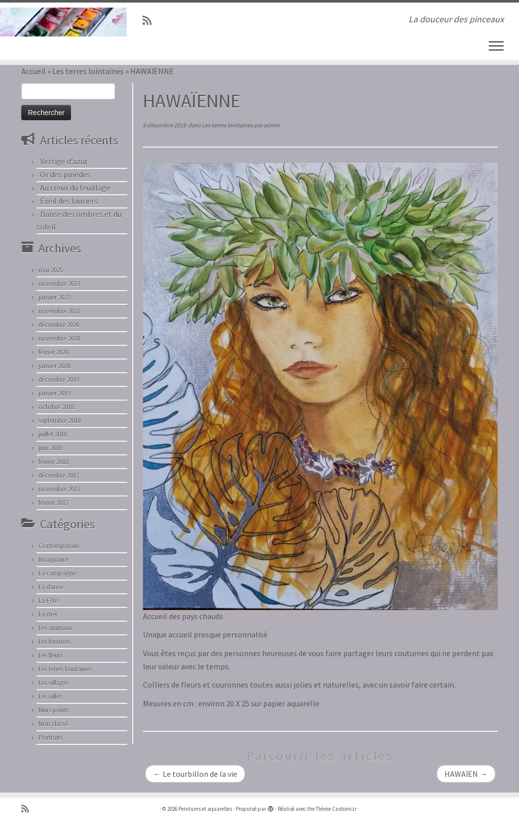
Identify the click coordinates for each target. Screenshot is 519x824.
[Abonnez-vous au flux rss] (150, 20)
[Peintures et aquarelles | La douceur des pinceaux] (61, 22)
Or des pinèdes (65, 174)
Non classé (53, 724)
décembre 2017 (59, 475)
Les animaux (56, 628)
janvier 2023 (54, 297)
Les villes (50, 696)
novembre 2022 (59, 311)
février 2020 (53, 352)
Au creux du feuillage (75, 188)
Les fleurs (51, 655)
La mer (48, 614)
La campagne (57, 573)
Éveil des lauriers (69, 201)
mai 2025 (51, 270)
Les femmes (54, 641)
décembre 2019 (59, 379)
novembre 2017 (59, 489)
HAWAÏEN (466, 774)
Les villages (54, 682)
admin (272, 125)
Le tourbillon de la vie (195, 774)
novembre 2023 (59, 283)
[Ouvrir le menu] (496, 46)
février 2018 (53, 461)
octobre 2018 (56, 407)
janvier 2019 (54, 393)
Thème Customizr (336, 808)
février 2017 (53, 502)
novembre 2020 (59, 338)
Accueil (33, 71)
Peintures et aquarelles (205, 808)
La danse (51, 587)
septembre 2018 (60, 420)
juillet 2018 (53, 434)
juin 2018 (50, 448)
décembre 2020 (59, 324)
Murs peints (54, 710)
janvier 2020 (54, 366)
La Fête (48, 600)
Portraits (50, 737)
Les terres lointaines (88, 71)
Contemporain (59, 546)
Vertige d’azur (64, 161)
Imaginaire (53, 559)
